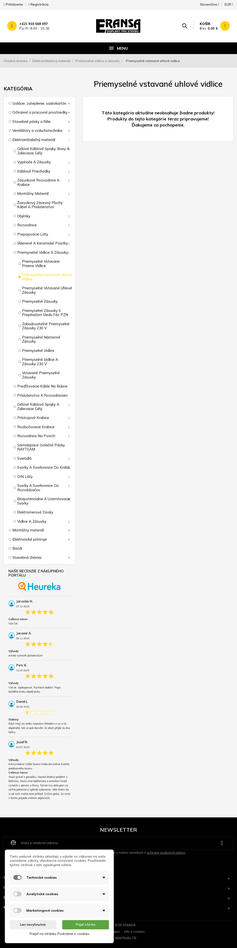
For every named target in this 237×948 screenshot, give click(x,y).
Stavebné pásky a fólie (31, 121)
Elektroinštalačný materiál (33, 139)
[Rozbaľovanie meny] (226, 5)
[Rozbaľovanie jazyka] (209, 5)
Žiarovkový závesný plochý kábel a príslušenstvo (40, 204)
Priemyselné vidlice (38, 350)
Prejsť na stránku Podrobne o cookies (59, 934)
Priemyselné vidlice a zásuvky (42, 252)
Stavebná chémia (26, 557)
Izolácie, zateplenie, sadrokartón (39, 103)
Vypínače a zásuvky (34, 162)
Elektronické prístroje (29, 539)
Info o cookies (134, 931)
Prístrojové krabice (33, 417)
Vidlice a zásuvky (31, 521)
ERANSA (129, 925)
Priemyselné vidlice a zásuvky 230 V (40, 361)
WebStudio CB (125, 938)
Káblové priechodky (33, 171)
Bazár (17, 548)
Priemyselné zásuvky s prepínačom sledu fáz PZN (45, 312)
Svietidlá (24, 458)
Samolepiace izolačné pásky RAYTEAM (41, 447)
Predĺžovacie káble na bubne (42, 386)
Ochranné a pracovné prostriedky (40, 112)
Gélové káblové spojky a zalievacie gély (38, 406)
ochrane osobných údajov (166, 852)
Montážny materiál (33, 193)
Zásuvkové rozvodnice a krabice (38, 182)
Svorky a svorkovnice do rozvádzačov (38, 487)
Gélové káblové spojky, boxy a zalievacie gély (43, 150)
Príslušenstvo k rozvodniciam (42, 395)
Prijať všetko (86, 924)
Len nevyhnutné (33, 924)
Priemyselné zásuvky (40, 301)
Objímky (23, 216)
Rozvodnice (27, 225)
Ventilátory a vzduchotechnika (37, 130)
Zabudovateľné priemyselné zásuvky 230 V (45, 326)
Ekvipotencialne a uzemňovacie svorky (43, 501)
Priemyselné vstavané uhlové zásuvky (47, 290)
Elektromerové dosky (35, 512)
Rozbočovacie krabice (35, 427)
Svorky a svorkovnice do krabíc (43, 467)
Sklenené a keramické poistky (42, 243)
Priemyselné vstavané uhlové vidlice (47, 276)
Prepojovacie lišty (32, 234)
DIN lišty (25, 476)
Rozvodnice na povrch (36, 436)
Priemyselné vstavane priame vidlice (41, 263)
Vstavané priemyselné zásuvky (41, 375)
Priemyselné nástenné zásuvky (41, 339)
